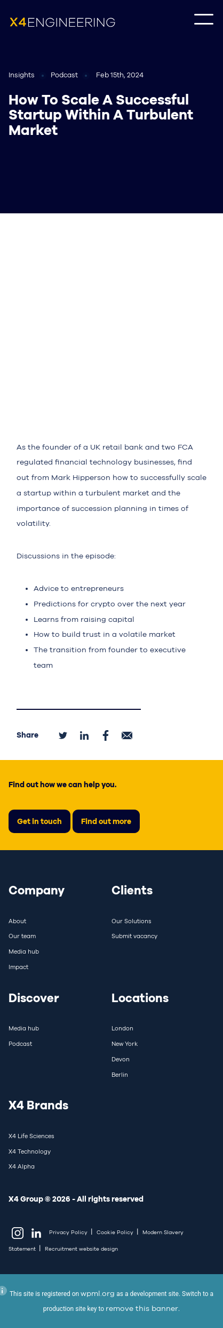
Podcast (20, 1044)
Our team (22, 936)
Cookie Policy (115, 1232)
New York (124, 1044)
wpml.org (98, 1293)
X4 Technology (30, 1151)
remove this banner (142, 1308)
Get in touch (39, 821)
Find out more (106, 821)
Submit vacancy (134, 936)
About (17, 921)
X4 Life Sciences (31, 1136)
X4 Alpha (22, 1166)
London (122, 1028)
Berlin (119, 1074)
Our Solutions (131, 921)
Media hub (24, 951)
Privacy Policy (68, 1232)
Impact (18, 967)
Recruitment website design (81, 1249)
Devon (120, 1059)
